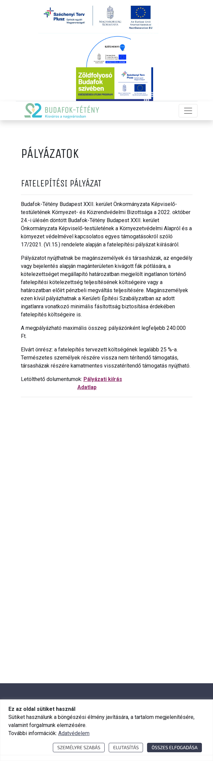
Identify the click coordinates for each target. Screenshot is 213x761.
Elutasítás (126, 747)
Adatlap (87, 387)
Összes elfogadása (174, 747)
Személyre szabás (78, 747)
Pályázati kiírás (102, 379)
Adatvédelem (74, 733)
